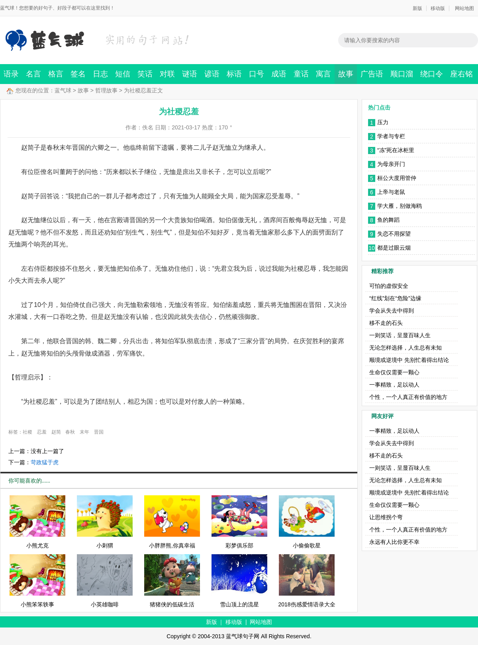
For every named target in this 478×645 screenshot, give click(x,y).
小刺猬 (104, 545)
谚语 (211, 74)
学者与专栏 (391, 136)
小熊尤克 (37, 545)
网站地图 (464, 8)
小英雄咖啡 (105, 604)
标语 (234, 74)
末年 (84, 432)
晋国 (99, 432)
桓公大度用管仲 (396, 178)
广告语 (371, 74)
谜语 (189, 74)
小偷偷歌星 (307, 545)
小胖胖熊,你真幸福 (172, 545)
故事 (345, 74)
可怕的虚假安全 (388, 286)
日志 (100, 74)
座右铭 (461, 74)
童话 (301, 74)
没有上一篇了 (47, 451)
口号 (256, 74)
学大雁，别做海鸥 (399, 206)
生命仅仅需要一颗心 (394, 372)
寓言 (323, 74)
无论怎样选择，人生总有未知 (405, 347)
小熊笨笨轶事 (37, 604)
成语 (278, 74)
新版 (417, 8)
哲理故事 (106, 90)
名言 (33, 74)
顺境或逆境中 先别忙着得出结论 (409, 360)
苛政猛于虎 (45, 462)
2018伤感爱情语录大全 (306, 604)
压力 (382, 122)
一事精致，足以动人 (394, 384)
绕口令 (431, 74)
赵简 (56, 432)
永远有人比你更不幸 (394, 542)
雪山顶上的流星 (239, 604)
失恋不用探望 (394, 234)
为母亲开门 (391, 164)
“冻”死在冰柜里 (395, 150)
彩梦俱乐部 (239, 545)
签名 (78, 74)
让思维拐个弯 (386, 517)
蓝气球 (63, 90)
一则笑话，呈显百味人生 (400, 335)
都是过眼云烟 (394, 247)
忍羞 (42, 432)
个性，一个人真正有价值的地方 (408, 397)
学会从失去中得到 (391, 310)
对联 (167, 74)
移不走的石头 (386, 323)
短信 (122, 74)
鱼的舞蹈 (388, 220)
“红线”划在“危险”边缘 (395, 298)
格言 (55, 74)
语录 (11, 74)
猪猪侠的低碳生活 (172, 604)
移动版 (438, 8)
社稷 (27, 432)
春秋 (70, 432)
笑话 (145, 74)
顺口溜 (401, 74)
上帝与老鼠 (391, 192)
